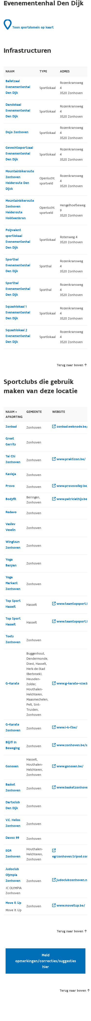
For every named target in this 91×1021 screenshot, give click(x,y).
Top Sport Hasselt (13, 604)
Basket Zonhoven (13, 787)
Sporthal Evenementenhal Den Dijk (18, 265)
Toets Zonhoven (13, 639)
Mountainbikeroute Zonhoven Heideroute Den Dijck (20, 180)
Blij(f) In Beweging (13, 745)
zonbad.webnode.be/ (70, 426)
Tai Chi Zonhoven (13, 459)
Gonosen (12, 766)
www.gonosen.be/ (67, 766)
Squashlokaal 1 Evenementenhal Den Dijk (18, 312)
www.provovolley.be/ (70, 486)
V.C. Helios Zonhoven (13, 823)
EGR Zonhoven (13, 853)
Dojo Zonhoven (17, 132)
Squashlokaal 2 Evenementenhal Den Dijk (18, 336)
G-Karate (12, 683)
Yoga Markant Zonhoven (13, 583)
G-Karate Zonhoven (13, 727)
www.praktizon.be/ (69, 459)
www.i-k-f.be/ (64, 727)
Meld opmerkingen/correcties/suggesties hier (45, 961)
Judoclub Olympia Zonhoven (13, 875)
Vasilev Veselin (11, 527)
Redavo (11, 512)
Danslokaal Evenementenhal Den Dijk (18, 111)
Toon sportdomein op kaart (29, 24)
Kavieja (11, 474)
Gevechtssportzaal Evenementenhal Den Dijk (19, 154)
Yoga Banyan (11, 562)
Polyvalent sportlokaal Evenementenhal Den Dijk (18, 239)
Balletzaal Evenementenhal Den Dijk (18, 87)
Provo (10, 486)
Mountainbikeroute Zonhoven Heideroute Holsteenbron (20, 209)
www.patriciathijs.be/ (70, 499)
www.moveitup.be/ (68, 905)
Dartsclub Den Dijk (13, 805)
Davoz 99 (12, 838)
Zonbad (11, 426)
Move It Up (13, 903)
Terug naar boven (72, 365)
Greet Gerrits (11, 441)
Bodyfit (11, 499)
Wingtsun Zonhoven (13, 545)
